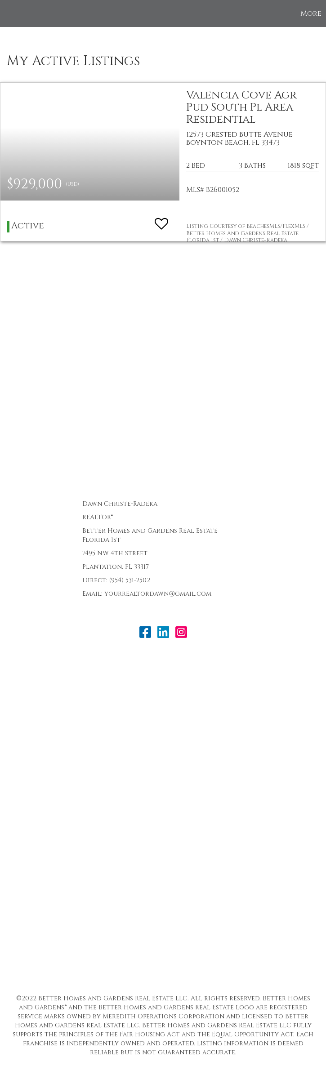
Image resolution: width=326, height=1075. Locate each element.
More (311, 13)
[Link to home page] (11, 13)
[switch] (161, 219)
